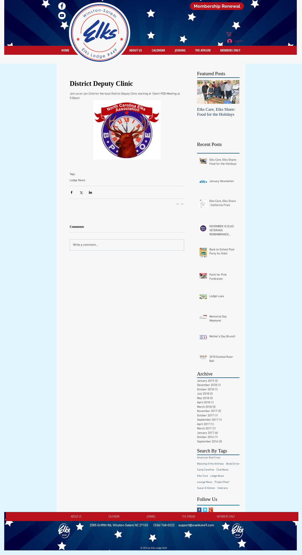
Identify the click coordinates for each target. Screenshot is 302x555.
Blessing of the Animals (210, 464)
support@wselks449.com (196, 525)
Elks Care (202, 476)
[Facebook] (62, 6)
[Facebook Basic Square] (199, 510)
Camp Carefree (205, 469)
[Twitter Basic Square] (205, 510)
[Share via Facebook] (71, 192)
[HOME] (65, 50)
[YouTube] (62, 15)
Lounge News (204, 482)
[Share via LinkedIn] (90, 192)
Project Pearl (222, 482)
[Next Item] (233, 92)
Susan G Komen (206, 488)
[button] (234, 34)
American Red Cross (209, 457)
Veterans (222, 488)
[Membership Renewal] (217, 6)
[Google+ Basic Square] (211, 510)
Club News (222, 469)
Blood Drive (232, 464)
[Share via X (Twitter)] (81, 192)
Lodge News (77, 180)
